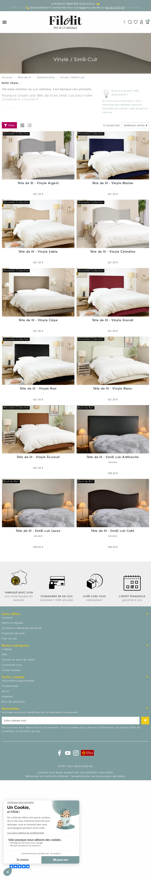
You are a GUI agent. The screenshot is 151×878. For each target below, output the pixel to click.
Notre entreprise (15, 645)
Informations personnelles (18, 680)
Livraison (7, 617)
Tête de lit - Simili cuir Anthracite (113, 457)
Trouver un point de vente (18, 659)
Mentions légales (12, 622)
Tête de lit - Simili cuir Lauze (38, 531)
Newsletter (11, 708)
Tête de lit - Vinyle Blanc (112, 388)
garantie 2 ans (132, 600)
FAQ (4, 654)
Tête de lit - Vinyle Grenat (113, 320)
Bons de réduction (13, 701)
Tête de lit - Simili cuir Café (112, 531)
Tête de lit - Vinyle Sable (38, 251)
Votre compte (13, 677)
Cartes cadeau (11, 670)
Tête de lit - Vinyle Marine (113, 183)
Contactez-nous (12, 664)
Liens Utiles (11, 614)
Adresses (7, 696)
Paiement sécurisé (13, 633)
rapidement (94, 600)
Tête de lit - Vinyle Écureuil (38, 457)
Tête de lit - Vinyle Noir (38, 388)
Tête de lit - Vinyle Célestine (113, 251)
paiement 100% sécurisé (56, 600)
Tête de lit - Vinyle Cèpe (38, 320)
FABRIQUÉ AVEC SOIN (19, 592)
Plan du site (9, 638)
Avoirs (5, 691)
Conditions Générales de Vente (22, 628)
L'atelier (7, 649)
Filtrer (9, 125)
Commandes (10, 685)
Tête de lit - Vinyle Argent (38, 183)
